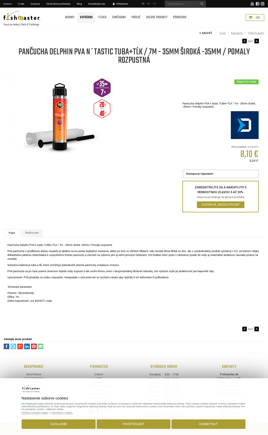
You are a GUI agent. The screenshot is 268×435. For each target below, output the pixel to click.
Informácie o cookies (69, 411)
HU (148, 3)
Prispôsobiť (133, 422)
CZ (154, 3)
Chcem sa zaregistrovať (221, 204)
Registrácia (33, 374)
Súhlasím (62, 422)
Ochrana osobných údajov (41, 411)
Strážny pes (41, 233)
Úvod (223, 33)
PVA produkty (256, 33)
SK (142, 3)
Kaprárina (237, 33)
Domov (99, 374)
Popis (15, 233)
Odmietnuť (205, 422)
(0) (258, 17)
